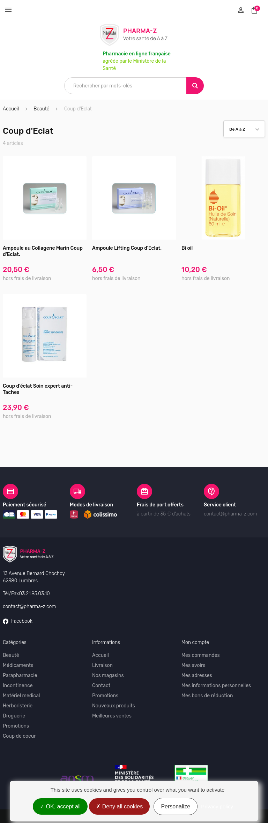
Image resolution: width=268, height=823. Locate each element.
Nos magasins (108, 675)
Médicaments (18, 665)
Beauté (11, 655)
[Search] (195, 85)
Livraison (102, 665)
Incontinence (18, 686)
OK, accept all (60, 806)
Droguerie (14, 716)
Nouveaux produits (113, 706)
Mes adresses (196, 675)
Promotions (16, 726)
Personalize (175, 806)
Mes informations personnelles (216, 686)
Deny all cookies (119, 806)
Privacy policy (217, 806)
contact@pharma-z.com (29, 607)
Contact (101, 686)
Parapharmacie (20, 675)
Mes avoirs (193, 665)
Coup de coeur (19, 736)
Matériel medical (21, 696)
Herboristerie (17, 706)
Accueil (11, 109)
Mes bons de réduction (207, 696)
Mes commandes (200, 655)
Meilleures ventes (112, 716)
